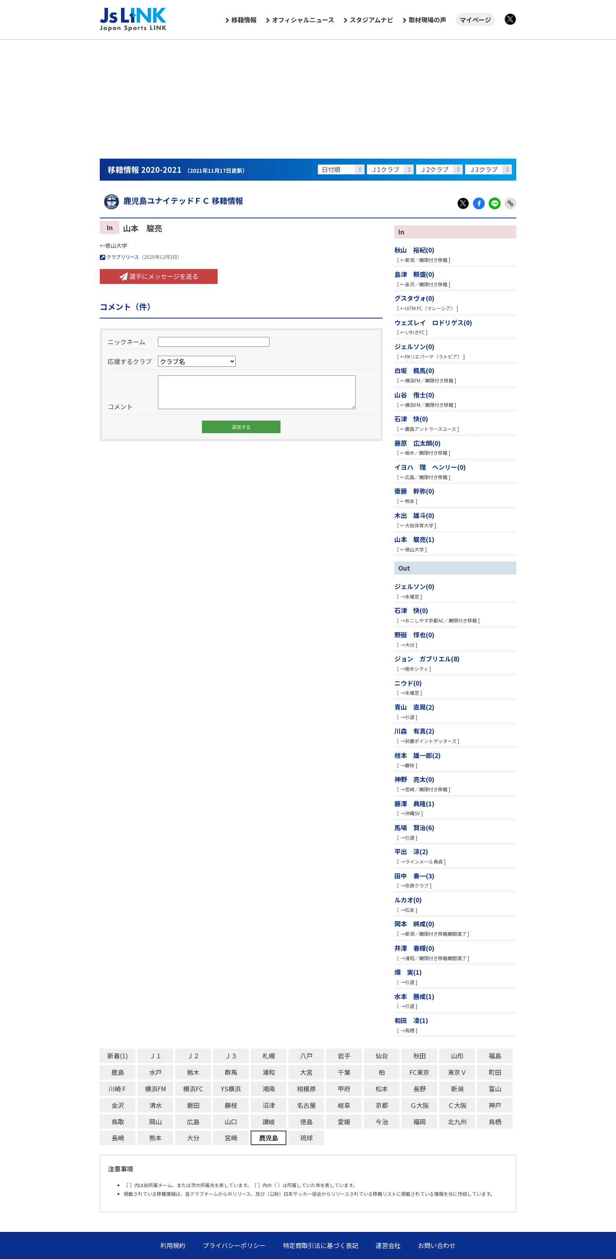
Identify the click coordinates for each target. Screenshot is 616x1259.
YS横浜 (231, 1088)
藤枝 (231, 1105)
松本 (382, 1088)
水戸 (155, 1072)
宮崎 (231, 1137)
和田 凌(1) (411, 1020)
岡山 (155, 1121)
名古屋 (306, 1105)
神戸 (495, 1105)
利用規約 (172, 1245)
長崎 (118, 1137)
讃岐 (268, 1121)
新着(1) (117, 1055)
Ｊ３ (231, 1055)
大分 (193, 1137)
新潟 (457, 1088)
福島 (495, 1055)
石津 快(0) (411, 418)
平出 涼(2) (411, 851)
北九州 (457, 1121)
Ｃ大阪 (457, 1105)
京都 (382, 1105)
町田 (495, 1072)
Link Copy (510, 203)
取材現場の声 (427, 19)
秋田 (419, 1055)
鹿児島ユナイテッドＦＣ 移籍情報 (171, 200)
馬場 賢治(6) (414, 827)
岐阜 (344, 1105)
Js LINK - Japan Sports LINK (133, 19)
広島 (193, 1121)
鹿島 (118, 1072)
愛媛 (344, 1121)
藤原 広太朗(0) (417, 443)
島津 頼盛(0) (414, 274)
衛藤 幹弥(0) (414, 491)
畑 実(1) (408, 972)
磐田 (193, 1105)
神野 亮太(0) (414, 779)
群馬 (231, 1072)
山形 (457, 1055)
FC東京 (419, 1072)
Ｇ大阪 (419, 1105)
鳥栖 (495, 1121)
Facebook (479, 203)
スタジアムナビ (371, 19)
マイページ (475, 19)
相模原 (306, 1088)
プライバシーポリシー (234, 1245)
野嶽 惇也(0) (414, 634)
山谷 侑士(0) (414, 394)
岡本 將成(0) (414, 923)
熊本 (155, 1137)
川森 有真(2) (414, 731)
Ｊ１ (155, 1055)
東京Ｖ (457, 1072)
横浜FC (193, 1088)
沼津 (268, 1105)
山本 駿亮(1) (414, 539)
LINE (494, 203)
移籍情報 (244, 19)
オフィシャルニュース (303, 19)
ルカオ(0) (408, 899)
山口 (231, 1121)
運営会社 (388, 1245)
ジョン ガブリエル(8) (427, 658)
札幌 (268, 1055)
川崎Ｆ (117, 1088)
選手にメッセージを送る (158, 276)
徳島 (306, 1121)
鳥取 (118, 1121)
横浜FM (155, 1088)
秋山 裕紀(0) (414, 249)
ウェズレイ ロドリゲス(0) (433, 322)
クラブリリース (119, 256)
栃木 (193, 1072)
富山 (495, 1088)
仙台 (382, 1055)
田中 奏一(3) (414, 875)
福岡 (419, 1121)
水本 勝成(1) (414, 996)
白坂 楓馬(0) (414, 370)
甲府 (344, 1088)
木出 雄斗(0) (414, 515)
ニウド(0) (408, 683)
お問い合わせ (437, 1245)
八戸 (306, 1055)
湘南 (268, 1088)
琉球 (306, 1137)
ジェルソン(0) (414, 346)
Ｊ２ (193, 1055)
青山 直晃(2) (414, 707)
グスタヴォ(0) (414, 298)
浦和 (268, 1072)
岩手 (344, 1055)
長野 (419, 1088)
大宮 (306, 1072)
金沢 (118, 1105)
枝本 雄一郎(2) (417, 755)
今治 (382, 1121)
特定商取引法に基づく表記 (320, 1245)
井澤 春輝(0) (414, 948)
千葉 (344, 1072)
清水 (155, 1105)
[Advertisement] (308, 99)
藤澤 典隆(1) (414, 803)
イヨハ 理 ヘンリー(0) (430, 467)
